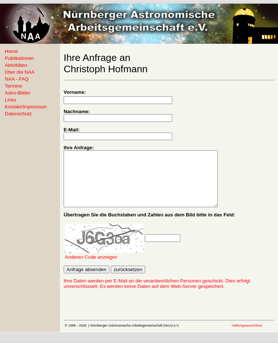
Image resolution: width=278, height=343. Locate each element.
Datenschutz (18, 113)
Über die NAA (20, 72)
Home (11, 51)
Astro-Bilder (17, 93)
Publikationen (19, 58)
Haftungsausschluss (247, 336)
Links (10, 100)
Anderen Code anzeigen (91, 268)
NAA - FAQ (17, 79)
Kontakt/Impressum (26, 106)
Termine (13, 86)
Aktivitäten (16, 65)
